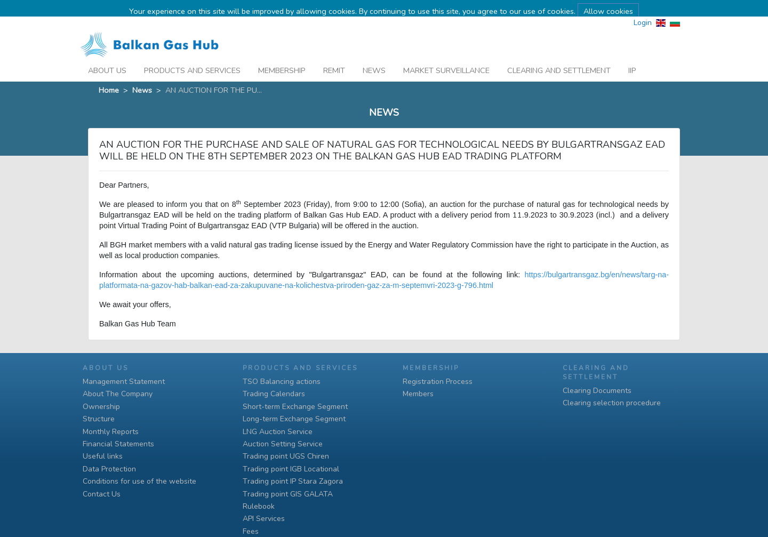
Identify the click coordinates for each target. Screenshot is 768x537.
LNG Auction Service (278, 432)
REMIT (334, 57)
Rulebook (259, 506)
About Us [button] (107, 57)
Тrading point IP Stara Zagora (293, 481)
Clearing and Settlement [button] (559, 57)
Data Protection (109, 469)
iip (632, 57)
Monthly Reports (111, 432)
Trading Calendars (274, 394)
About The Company (118, 394)
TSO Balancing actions (282, 381)
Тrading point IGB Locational (291, 469)
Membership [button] (282, 57)
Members (418, 394)
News (374, 57)
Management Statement (124, 381)
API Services (264, 519)
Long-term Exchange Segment (294, 419)
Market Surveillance (446, 57)
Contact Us (102, 494)
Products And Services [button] (192, 57)
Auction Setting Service (283, 444)
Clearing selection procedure (612, 403)
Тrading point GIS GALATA (288, 494)
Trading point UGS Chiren (286, 456)
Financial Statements (118, 444)
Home (109, 76)
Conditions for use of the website (139, 481)
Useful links (103, 456)
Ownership (101, 407)
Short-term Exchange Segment (295, 407)
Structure (99, 419)
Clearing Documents (597, 391)
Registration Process (438, 381)
